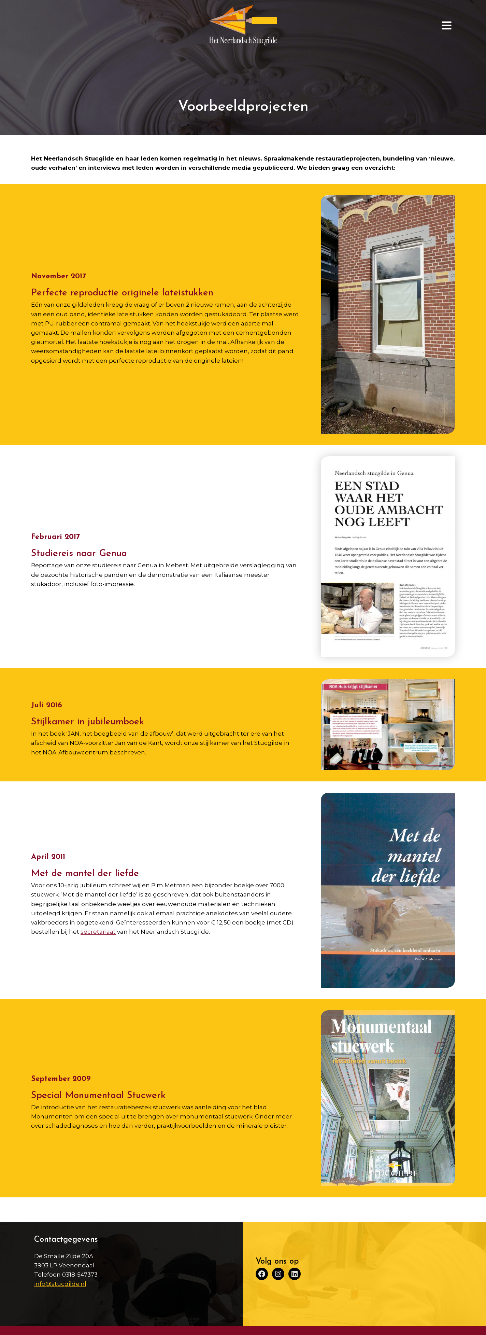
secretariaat (98, 931)
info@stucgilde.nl (60, 1283)
